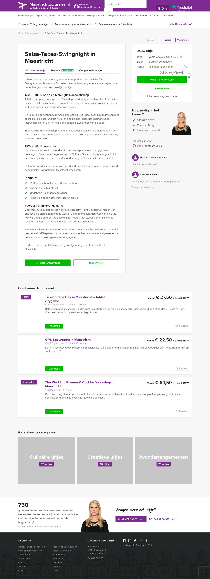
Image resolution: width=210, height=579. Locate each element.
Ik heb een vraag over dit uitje (162, 97)
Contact (158, 15)
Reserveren (162, 89)
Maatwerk (145, 15)
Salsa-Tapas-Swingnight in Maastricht (63, 33)
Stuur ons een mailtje (146, 131)
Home (21, 33)
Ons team (172, 15)
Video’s (22, 570)
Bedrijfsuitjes (25, 15)
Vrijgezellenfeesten (121, 15)
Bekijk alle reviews (143, 188)
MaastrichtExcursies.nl (52, 5)
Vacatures (58, 562)
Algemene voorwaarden (65, 547)
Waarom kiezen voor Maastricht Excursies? (39, 526)
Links (55, 570)
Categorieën (24, 554)
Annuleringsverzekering (30, 550)
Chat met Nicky (143, 126)
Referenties (59, 558)
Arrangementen (73, 15)
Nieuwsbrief (59, 554)
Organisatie (24, 558)
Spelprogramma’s (47, 15)
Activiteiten (23, 562)
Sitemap (57, 566)
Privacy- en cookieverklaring (32, 547)
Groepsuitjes (96, 15)
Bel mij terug (142, 142)
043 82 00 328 (178, 24)
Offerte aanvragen (162, 80)
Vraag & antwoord (62, 550)
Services (22, 566)
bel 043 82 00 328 (162, 519)
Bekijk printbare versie (147, 147)
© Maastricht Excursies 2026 (137, 545)
